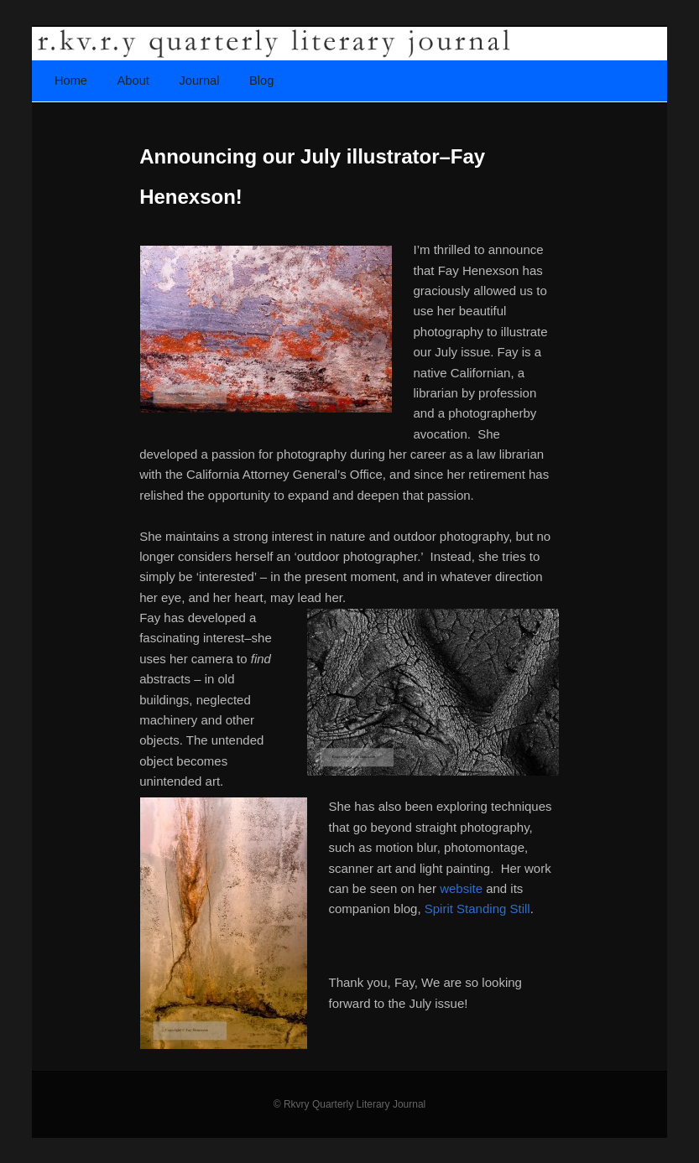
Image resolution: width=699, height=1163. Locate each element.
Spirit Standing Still (477, 908)
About (133, 80)
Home (71, 80)
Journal (199, 80)
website (461, 888)
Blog (261, 80)
